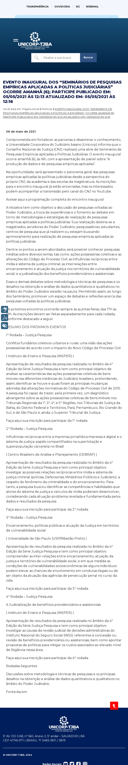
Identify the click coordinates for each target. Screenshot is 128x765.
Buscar (88, 57)
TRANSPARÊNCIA (37, 6)
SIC (78, 6)
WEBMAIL (92, 6)
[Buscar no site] (56, 57)
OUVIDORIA (62, 6)
